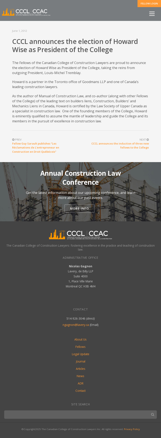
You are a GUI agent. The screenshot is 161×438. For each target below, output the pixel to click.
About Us (80, 339)
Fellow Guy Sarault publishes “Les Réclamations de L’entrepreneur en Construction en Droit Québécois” (35, 147)
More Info (79, 208)
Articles (80, 369)
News (80, 376)
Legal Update (80, 354)
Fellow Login (149, 3)
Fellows (80, 347)
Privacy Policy (132, 429)
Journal (80, 361)
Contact (80, 391)
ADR (80, 383)
